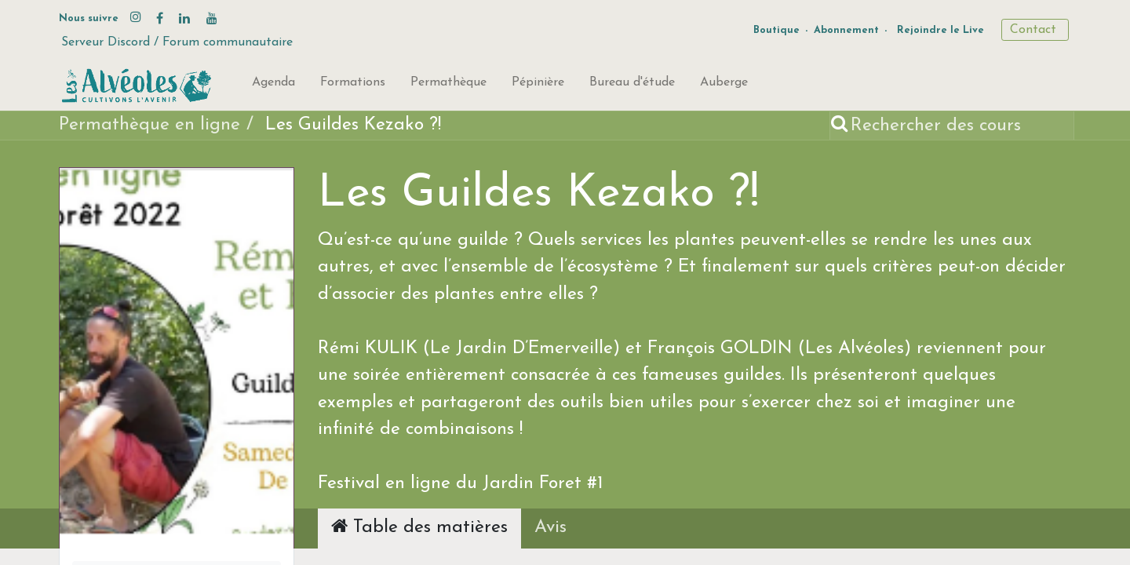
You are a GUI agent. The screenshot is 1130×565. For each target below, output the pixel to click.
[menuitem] (273, 85)
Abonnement (846, 30)
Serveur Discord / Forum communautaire (177, 42)
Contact (1035, 30)
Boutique (776, 30)
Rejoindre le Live (940, 30)
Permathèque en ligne (149, 125)
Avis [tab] (550, 528)
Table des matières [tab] (419, 526)
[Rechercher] (840, 125)
